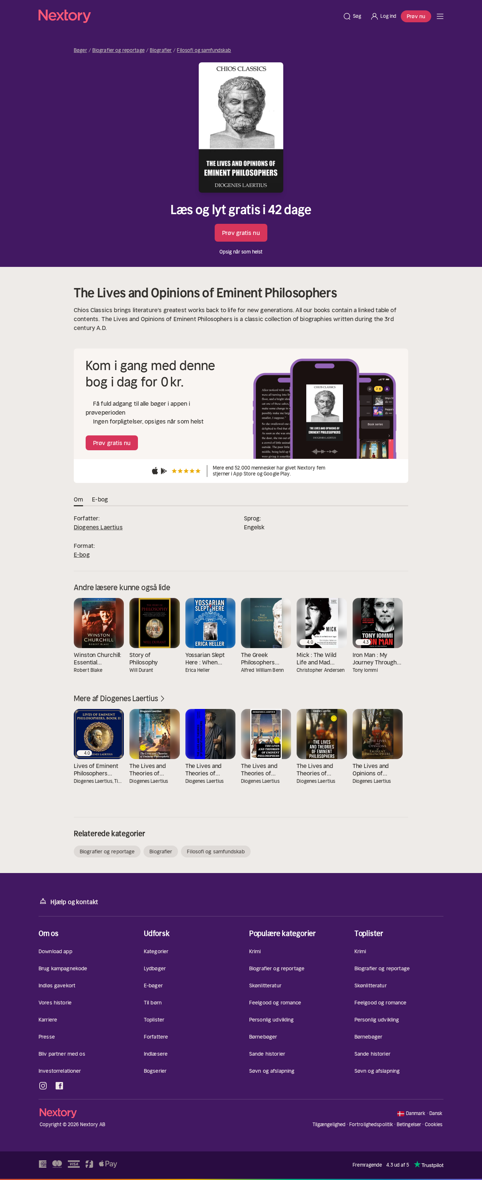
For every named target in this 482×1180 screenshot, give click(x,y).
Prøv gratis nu (241, 232)
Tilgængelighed (329, 1124)
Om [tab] (78, 500)
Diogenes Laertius (98, 527)
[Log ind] (383, 16)
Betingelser (409, 1124)
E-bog (82, 554)
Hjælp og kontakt (68, 901)
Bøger (80, 50)
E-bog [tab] (100, 500)
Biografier (161, 50)
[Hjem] (188, 16)
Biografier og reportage (118, 50)
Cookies (434, 1125)
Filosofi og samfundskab (204, 50)
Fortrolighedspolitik (371, 1124)
